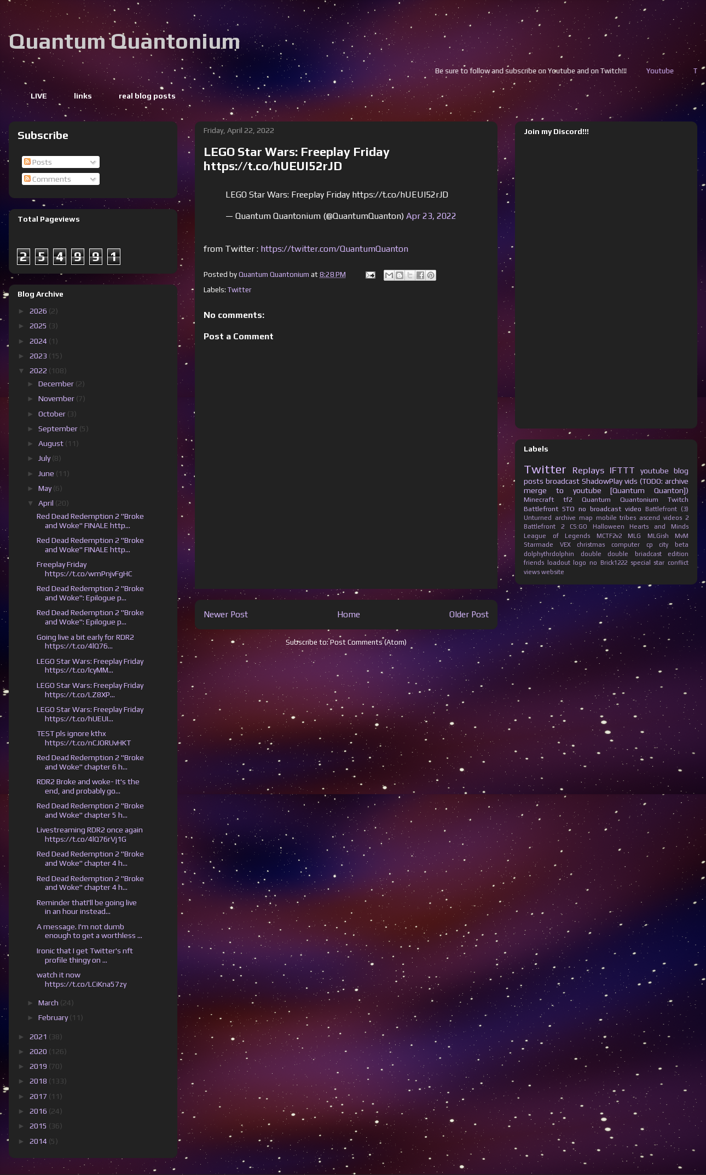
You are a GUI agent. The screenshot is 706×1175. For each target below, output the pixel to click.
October (52, 413)
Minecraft (539, 499)
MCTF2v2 (609, 535)
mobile (606, 517)
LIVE (39, 95)
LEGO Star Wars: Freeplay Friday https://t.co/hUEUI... (90, 714)
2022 (39, 370)
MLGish (658, 535)
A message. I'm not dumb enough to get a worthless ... (89, 931)
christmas (591, 544)
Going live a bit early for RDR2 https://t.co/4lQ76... (85, 642)
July (45, 458)
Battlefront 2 (544, 526)
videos (672, 517)
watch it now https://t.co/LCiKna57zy (81, 979)
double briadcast (634, 554)
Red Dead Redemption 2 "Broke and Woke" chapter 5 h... (90, 810)
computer (625, 544)
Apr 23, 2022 (431, 216)
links (83, 95)
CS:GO (578, 526)
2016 (39, 1111)
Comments (47, 179)
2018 (39, 1080)
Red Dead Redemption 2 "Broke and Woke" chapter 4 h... (90, 858)
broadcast (563, 481)
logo (579, 562)
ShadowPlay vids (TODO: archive (635, 481)
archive (565, 517)
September (58, 428)
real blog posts (147, 95)
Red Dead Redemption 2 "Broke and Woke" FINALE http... (90, 521)
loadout (558, 562)
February (54, 1017)
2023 (39, 355)
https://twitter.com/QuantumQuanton (334, 249)
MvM (681, 535)
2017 (39, 1096)
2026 (39, 310)
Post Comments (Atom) (368, 642)
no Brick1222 (608, 562)
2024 (39, 341)
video (633, 509)
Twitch (678, 499)
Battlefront (541, 509)
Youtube (682, 71)
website (552, 572)
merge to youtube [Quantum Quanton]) (606, 490)
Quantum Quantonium (124, 41)
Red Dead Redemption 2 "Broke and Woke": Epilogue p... (90, 593)
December (57, 383)
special (640, 562)
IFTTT (622, 470)
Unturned (538, 517)
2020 (39, 1051)
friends (534, 562)
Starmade (538, 544)
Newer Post (226, 614)
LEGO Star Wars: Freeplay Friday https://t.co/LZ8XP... (90, 690)
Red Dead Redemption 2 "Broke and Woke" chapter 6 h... (90, 762)
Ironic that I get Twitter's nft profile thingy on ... (85, 955)
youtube (654, 470)
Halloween (608, 526)
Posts (38, 162)
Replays (588, 470)
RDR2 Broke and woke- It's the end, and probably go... (88, 786)
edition (678, 554)
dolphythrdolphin (549, 554)
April (46, 503)
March (49, 1002)
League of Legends (557, 535)
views (532, 572)
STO (568, 509)
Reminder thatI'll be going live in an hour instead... (87, 907)
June (47, 473)
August (51, 443)
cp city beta (667, 544)
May (45, 488)
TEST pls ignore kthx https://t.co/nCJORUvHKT (84, 738)
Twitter (239, 290)
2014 (39, 1141)
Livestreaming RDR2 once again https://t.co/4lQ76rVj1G (90, 834)
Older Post (469, 614)
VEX (565, 544)
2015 (39, 1125)
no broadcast (599, 509)
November (57, 398)
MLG (634, 535)
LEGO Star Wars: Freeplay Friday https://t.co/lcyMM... (90, 666)
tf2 (567, 499)
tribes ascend (640, 517)
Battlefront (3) (666, 509)
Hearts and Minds (658, 526)
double (591, 554)
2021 (39, 1036)
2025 (39, 325)
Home (348, 614)
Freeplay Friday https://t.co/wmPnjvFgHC (84, 569)
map (586, 517)
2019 (39, 1066)
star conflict (670, 562)
